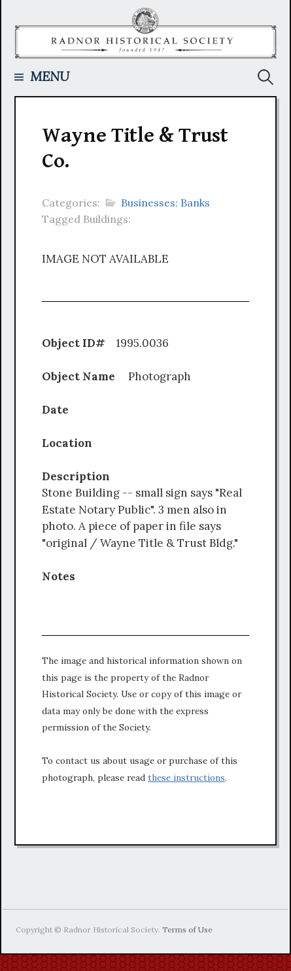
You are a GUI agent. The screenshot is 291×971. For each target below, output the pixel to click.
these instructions (186, 777)
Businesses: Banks (165, 202)
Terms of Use (187, 929)
